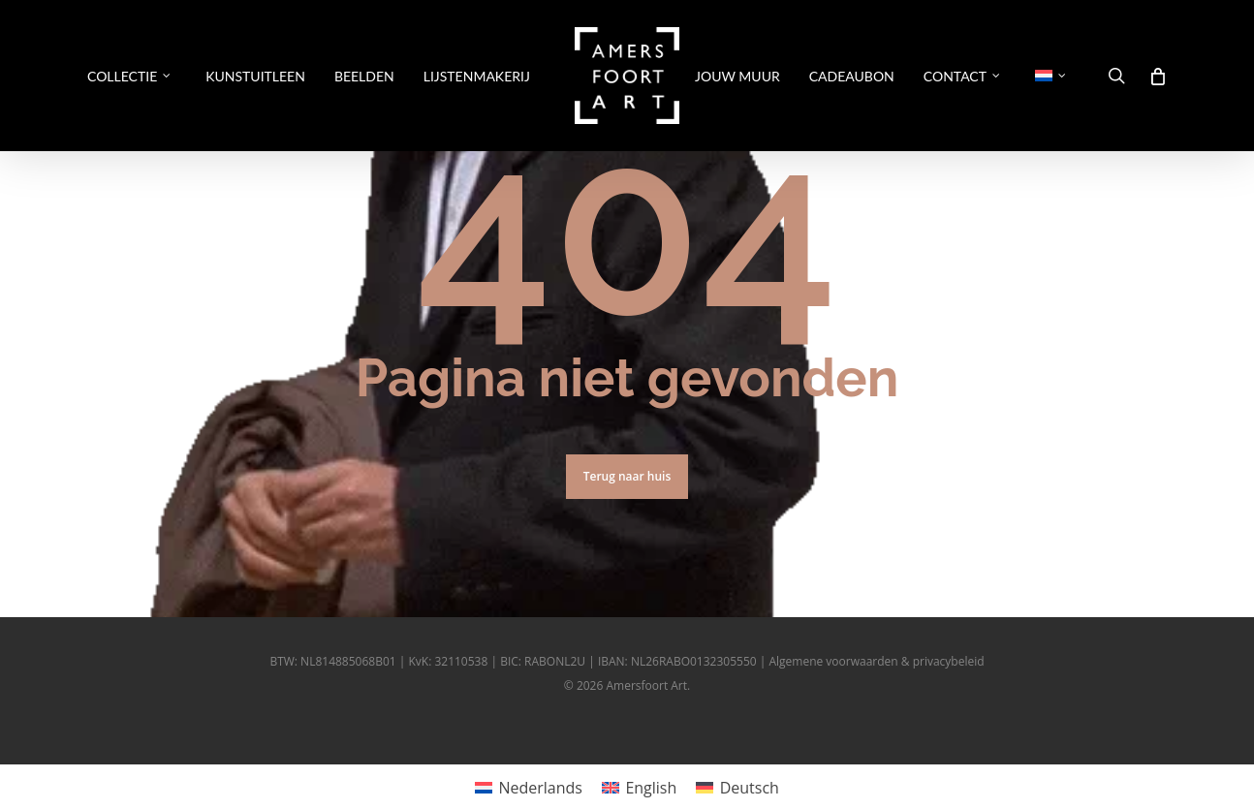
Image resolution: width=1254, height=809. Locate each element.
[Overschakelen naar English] (639, 787)
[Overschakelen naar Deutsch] (737, 787)
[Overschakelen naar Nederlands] (528, 787)
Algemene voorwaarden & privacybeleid (876, 661)
